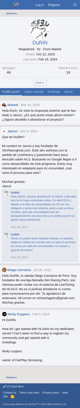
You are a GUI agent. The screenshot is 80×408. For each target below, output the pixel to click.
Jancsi (12, 131)
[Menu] (6, 5)
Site (5, 396)
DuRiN (15, 192)
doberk (12, 105)
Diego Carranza (19, 270)
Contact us (9, 392)
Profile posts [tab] (11, 91)
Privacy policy (50, 392)
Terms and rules (29, 392)
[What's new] (66, 5)
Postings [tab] (54, 91)
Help (65, 392)
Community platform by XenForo (35, 404)
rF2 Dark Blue (13, 386)
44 (9, 72)
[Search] (75, 5)
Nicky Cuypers (18, 314)
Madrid (56, 49)
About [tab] (68, 91)
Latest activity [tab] (34, 91)
